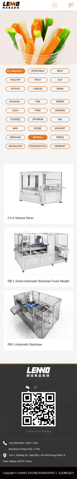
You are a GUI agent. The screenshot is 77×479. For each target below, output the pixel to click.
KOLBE (38, 128)
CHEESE (37, 88)
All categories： (15, 71)
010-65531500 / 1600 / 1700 (23, 443)
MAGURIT (60, 128)
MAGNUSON (15, 146)
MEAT (60, 71)
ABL (60, 119)
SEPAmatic (15, 137)
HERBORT (59, 146)
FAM (37, 101)
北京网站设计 (66, 472)
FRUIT (37, 80)
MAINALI (38, 137)
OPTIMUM (37, 119)
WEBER (60, 101)
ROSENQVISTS (38, 146)
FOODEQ (15, 119)
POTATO (15, 88)
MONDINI (60, 110)
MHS (15, 128)
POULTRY (15, 80)
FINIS (38, 110)
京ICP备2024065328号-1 (42, 472)
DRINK (60, 88)
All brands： (15, 101)
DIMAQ (60, 137)
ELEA (15, 110)
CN (54, 5)
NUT (60, 80)
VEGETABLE (37, 71)
